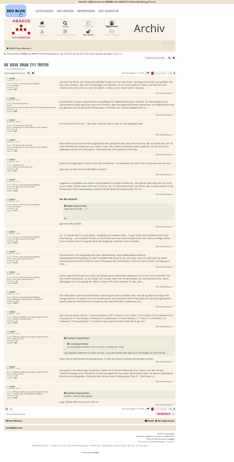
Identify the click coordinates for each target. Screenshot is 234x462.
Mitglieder (88, 24)
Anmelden (88, 32)
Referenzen (86, 11)
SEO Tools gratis (142, 446)
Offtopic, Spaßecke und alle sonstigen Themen (31, 317)
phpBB (147, 436)
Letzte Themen (111, 32)
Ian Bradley (170, 433)
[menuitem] (168, 43)
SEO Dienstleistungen (80, 446)
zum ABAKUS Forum (14, 428)
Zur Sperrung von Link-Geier (24, 187)
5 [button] (165, 73)
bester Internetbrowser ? (22, 319)
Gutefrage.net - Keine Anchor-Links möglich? (30, 127)
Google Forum (18, 165)
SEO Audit (130, 446)
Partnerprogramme (20, 103)
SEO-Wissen (65, 11)
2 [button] (155, 73)
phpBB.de (171, 439)
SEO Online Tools (64, 446)
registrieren (117, 54)
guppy (12, 78)
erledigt (16, 85)
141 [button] (170, 73)
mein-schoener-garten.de (23, 167)
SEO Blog (53, 446)
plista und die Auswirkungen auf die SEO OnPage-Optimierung (31, 107)
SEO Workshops (95, 446)
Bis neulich (17, 206)
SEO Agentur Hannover (40, 446)
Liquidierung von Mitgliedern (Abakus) (28, 394)
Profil (42, 32)
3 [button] (158, 73)
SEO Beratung (107, 446)
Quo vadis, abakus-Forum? (23, 259)
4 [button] (162, 73)
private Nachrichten (65, 32)
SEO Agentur (108, 11)
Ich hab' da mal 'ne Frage (22, 125)
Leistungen (44, 11)
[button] (148, 73)
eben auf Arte (18, 339)
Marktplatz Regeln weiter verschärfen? (28, 299)
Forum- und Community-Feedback (26, 84)
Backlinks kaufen (120, 446)
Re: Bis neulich (68, 199)
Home (42, 24)
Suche (65, 24)
